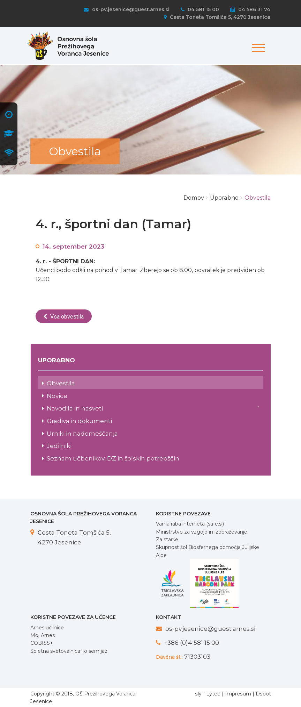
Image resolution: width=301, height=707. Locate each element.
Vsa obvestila (63, 316)
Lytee (213, 694)
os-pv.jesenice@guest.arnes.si (126, 9)
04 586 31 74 (250, 9)
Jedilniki (59, 445)
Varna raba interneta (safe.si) (190, 524)
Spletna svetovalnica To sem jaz (68, 651)
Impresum (238, 694)
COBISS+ (41, 643)
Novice (57, 395)
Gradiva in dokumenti (79, 420)
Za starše (167, 539)
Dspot (263, 694)
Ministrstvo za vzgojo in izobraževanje (201, 532)
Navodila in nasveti (153, 408)
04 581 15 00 (200, 9)
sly (198, 694)
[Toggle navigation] (257, 44)
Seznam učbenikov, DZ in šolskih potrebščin (113, 458)
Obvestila (61, 383)
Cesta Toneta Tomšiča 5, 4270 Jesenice (217, 17)
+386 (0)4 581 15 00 (191, 642)
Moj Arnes (42, 635)
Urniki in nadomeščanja (82, 433)
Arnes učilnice (47, 627)
